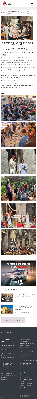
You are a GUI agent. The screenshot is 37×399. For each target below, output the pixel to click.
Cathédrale (23, 371)
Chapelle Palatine (25, 385)
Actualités (23, 12)
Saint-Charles (24, 375)
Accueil (3, 12)
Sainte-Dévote (24, 373)
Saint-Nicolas (24, 377)
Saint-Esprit (23, 387)
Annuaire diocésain (7, 373)
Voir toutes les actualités (13, 320)
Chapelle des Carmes (26, 383)
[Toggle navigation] (32, 3)
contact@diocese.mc (7, 357)
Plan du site (4, 379)
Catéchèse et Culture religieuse (13, 12)
